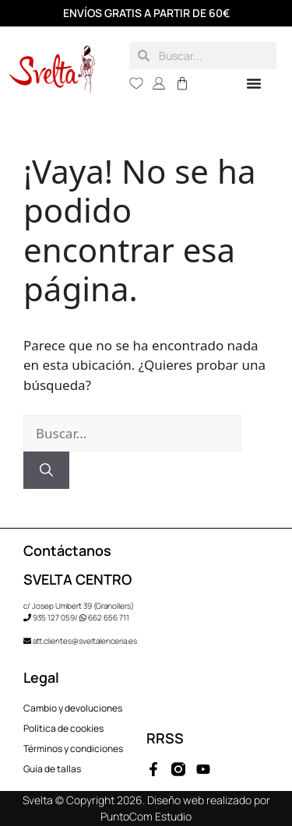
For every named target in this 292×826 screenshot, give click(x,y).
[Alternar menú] (254, 83)
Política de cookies (63, 728)
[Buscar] (46, 470)
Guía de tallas (52, 768)
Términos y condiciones (73, 748)
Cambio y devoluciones (72, 708)
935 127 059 (54, 617)
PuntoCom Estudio (146, 816)
